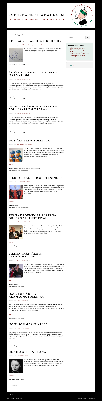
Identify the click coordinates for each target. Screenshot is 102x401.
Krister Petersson (26, 168)
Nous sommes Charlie (28, 324)
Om (10, 19)
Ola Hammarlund (35, 168)
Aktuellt (18, 19)
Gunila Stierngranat (28, 352)
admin (27, 45)
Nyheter (26, 65)
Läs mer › (11, 93)
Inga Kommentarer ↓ (36, 45)
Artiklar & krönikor (53, 19)
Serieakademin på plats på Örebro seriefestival (32, 216)
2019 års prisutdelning (30, 140)
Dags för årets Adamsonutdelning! (27, 295)
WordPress (92, 398)
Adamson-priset (33, 19)
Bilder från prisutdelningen (36, 178)
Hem (10, 35)
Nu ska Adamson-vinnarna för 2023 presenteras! (33, 108)
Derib (20, 168)
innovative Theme (82, 398)
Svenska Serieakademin (36, 15)
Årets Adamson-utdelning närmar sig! (33, 74)
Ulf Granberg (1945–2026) (78, 48)
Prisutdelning (22, 97)
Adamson (15, 97)
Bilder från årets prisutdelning (25, 255)
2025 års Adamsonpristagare (78, 52)
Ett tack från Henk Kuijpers (35, 41)
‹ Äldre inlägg (13, 385)
